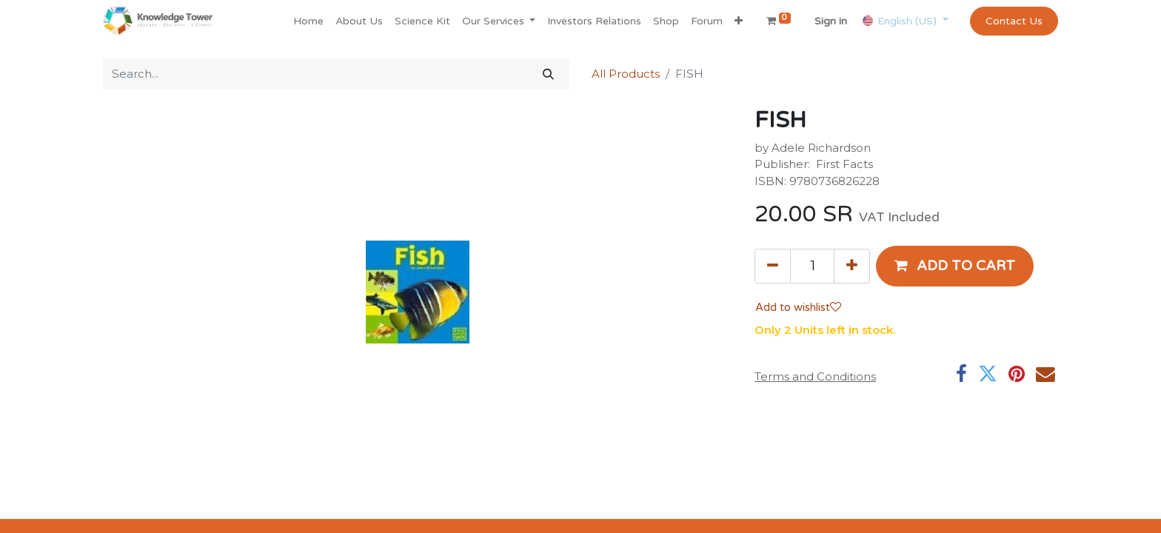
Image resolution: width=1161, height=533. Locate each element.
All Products (626, 74)
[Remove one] (773, 266)
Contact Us (1014, 21)
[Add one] (852, 266)
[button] (739, 21)
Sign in (830, 21)
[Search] (548, 74)
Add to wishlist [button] (798, 307)
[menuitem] (308, 21)
